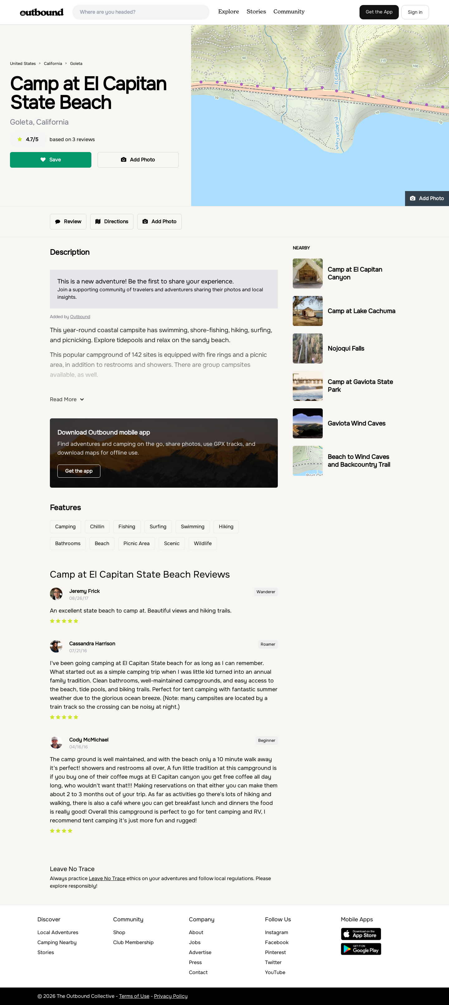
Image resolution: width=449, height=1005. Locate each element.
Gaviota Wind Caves (356, 423)
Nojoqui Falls (346, 348)
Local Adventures (57, 932)
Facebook (276, 942)
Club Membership (133, 942)
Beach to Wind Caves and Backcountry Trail (359, 461)
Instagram (276, 932)
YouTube (275, 972)
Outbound (80, 316)
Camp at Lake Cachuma (361, 311)
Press (195, 962)
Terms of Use (134, 996)
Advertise (200, 952)
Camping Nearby (57, 942)
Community (289, 12)
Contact (198, 972)
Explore (228, 12)
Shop (119, 932)
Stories (256, 12)
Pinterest (275, 952)
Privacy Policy (171, 996)
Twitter (273, 962)
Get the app (79, 471)
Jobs (194, 942)
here (71, 389)
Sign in (415, 12)
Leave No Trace (107, 878)
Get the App (379, 12)
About (196, 932)
